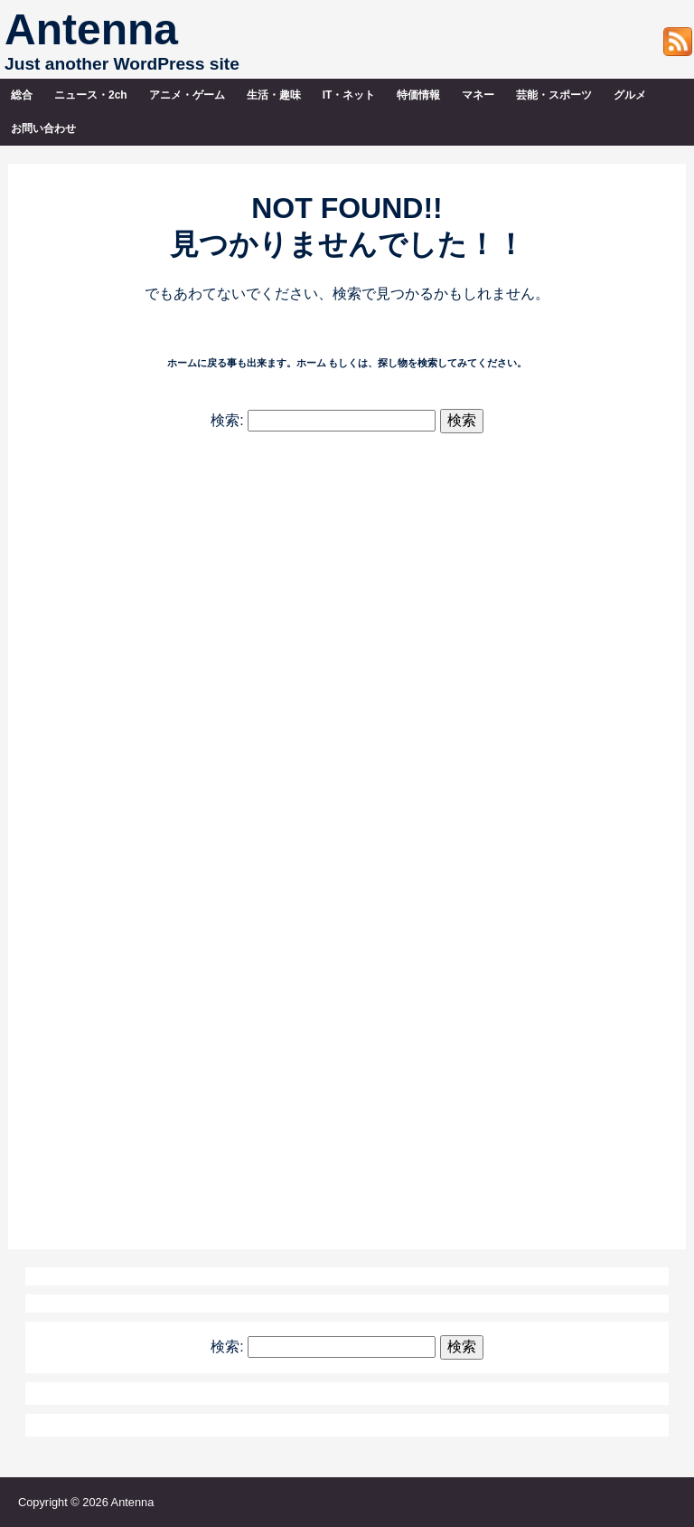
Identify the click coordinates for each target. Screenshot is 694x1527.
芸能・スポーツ (554, 95)
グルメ (630, 95)
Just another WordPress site (122, 63)
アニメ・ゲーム (187, 95)
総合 (21, 95)
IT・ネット (349, 95)
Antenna (91, 29)
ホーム (311, 362)
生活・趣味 (274, 95)
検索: (227, 420)
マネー (478, 95)
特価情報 (418, 95)
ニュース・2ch (90, 95)
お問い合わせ (43, 128)
